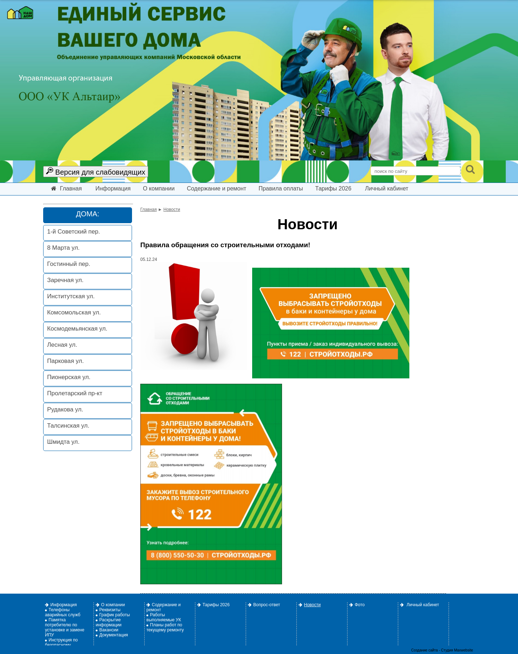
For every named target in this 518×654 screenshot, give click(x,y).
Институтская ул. (71, 296)
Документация (112, 634)
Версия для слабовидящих (95, 171)
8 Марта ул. (63, 247)
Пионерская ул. (68, 377)
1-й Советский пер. (73, 231)
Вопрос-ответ (264, 604)
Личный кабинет (386, 188)
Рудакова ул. (65, 409)
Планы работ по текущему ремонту (165, 627)
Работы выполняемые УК (163, 617)
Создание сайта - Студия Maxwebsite (442, 650)
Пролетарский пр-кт (74, 393)
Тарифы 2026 (333, 188)
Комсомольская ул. (74, 312)
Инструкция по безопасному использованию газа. (66, 645)
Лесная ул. (62, 344)
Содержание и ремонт (216, 188)
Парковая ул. (65, 361)
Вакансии (107, 629)
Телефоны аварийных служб (62, 612)
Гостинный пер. (68, 264)
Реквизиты (108, 609)
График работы (113, 614)
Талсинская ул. (68, 425)
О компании (158, 188)
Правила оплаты (281, 188)
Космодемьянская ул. (77, 328)
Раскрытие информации (109, 622)
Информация (113, 188)
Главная (66, 188)
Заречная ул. (65, 280)
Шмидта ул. (63, 441)
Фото (357, 604)
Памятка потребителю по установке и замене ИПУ (64, 627)
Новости (171, 209)
